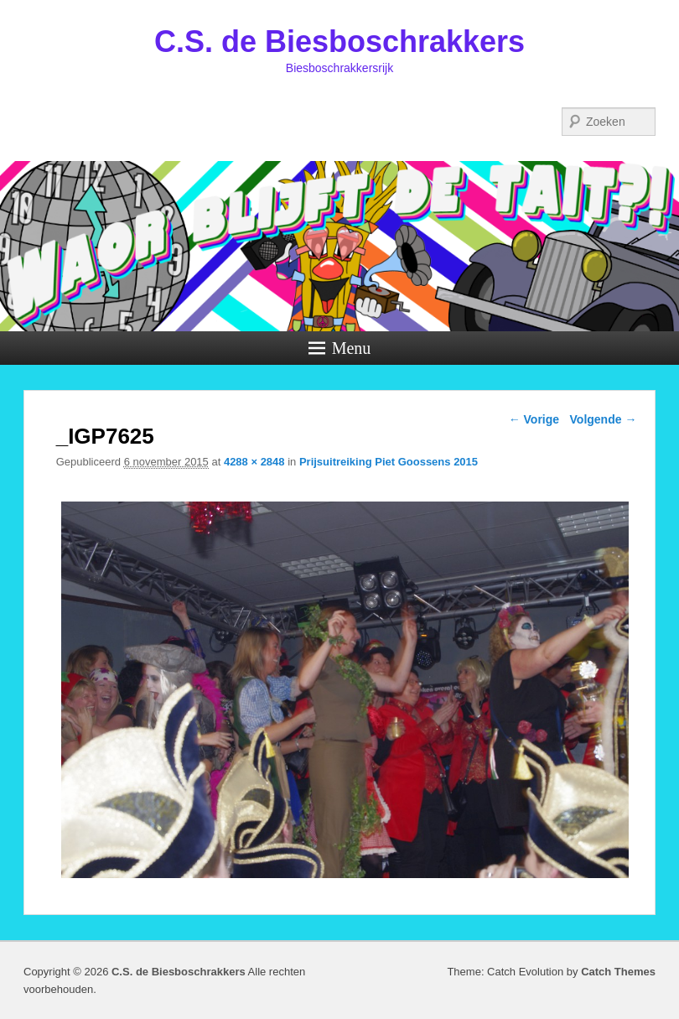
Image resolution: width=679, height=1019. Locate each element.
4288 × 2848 (254, 461)
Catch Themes (618, 971)
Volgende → (603, 419)
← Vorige (534, 419)
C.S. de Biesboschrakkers (339, 41)
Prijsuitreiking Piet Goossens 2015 (388, 461)
